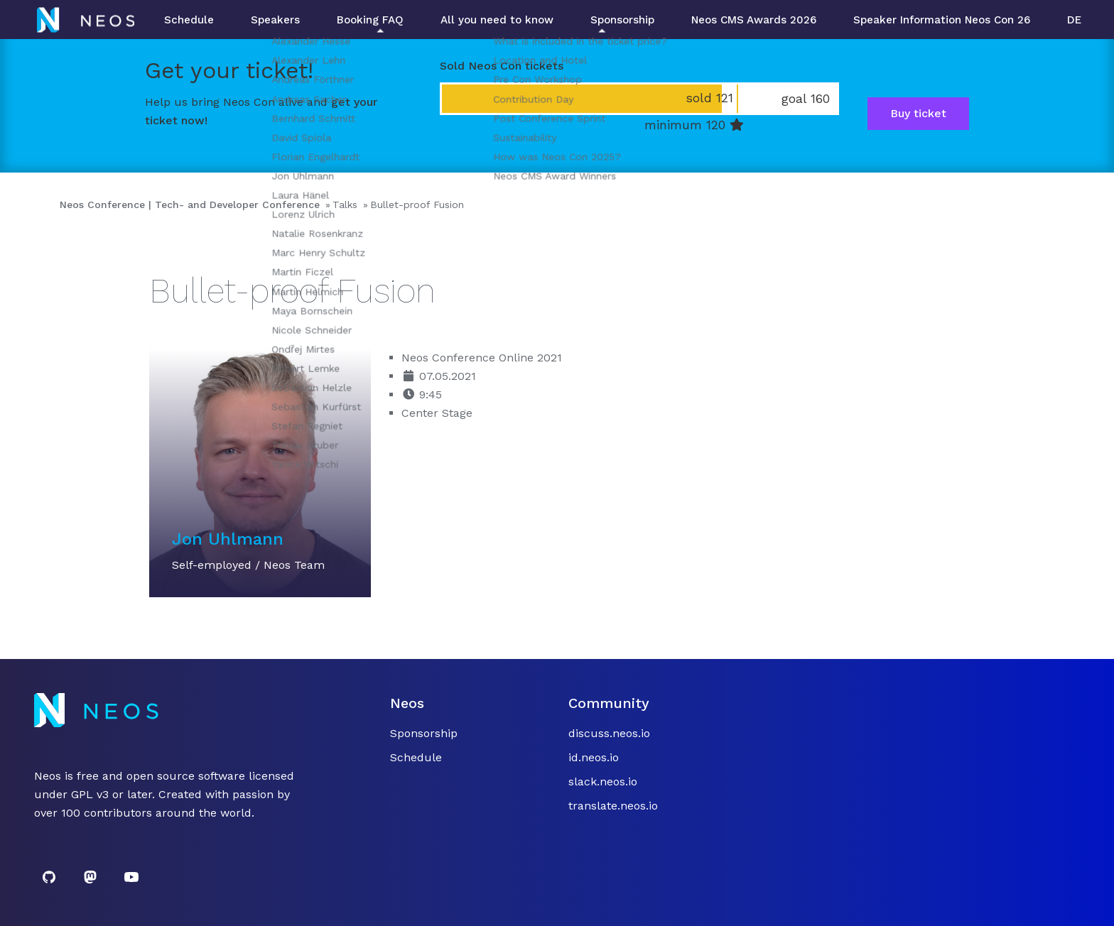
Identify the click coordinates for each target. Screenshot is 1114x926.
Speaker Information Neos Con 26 (941, 19)
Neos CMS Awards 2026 (753, 19)
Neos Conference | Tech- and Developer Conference (190, 204)
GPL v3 (90, 794)
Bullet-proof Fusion (417, 204)
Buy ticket (918, 113)
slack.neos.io (602, 781)
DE (1074, 19)
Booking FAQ (370, 19)
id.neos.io (593, 757)
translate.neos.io (613, 805)
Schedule (189, 19)
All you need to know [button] (496, 19)
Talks (344, 204)
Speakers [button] (275, 19)
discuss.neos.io (609, 733)
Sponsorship (622, 19)
